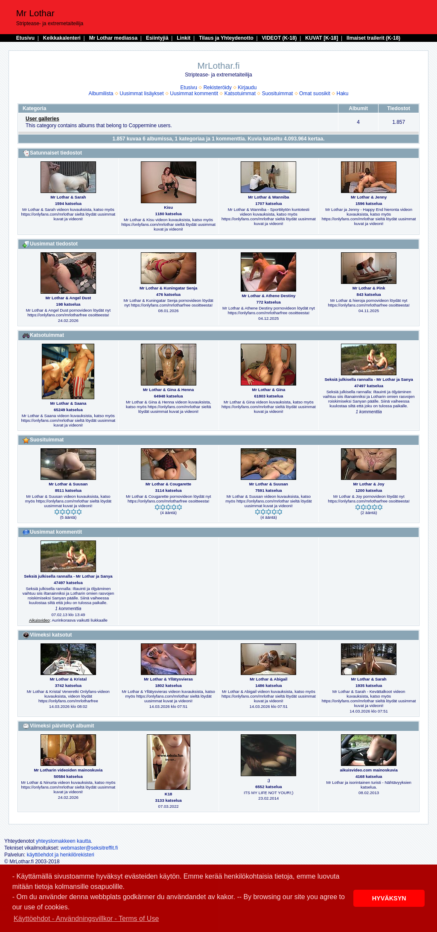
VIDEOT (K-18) (279, 38)
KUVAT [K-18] (321, 38)
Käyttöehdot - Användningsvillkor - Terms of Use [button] (86, 918)
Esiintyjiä (157, 38)
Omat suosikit (314, 93)
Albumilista (101, 93)
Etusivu (25, 38)
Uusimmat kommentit (194, 93)
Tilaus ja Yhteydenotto (226, 38)
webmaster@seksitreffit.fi (89, 848)
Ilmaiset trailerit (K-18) (373, 38)
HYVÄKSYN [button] (389, 898)
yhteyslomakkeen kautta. (64, 841)
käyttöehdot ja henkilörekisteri (60, 855)
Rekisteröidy (218, 88)
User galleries (42, 119)
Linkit (183, 38)
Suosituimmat (277, 93)
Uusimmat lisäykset (141, 93)
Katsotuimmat (240, 93)
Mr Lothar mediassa (113, 38)
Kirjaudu (247, 88)
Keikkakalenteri (62, 38)
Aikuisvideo (39, 620)
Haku (342, 93)
